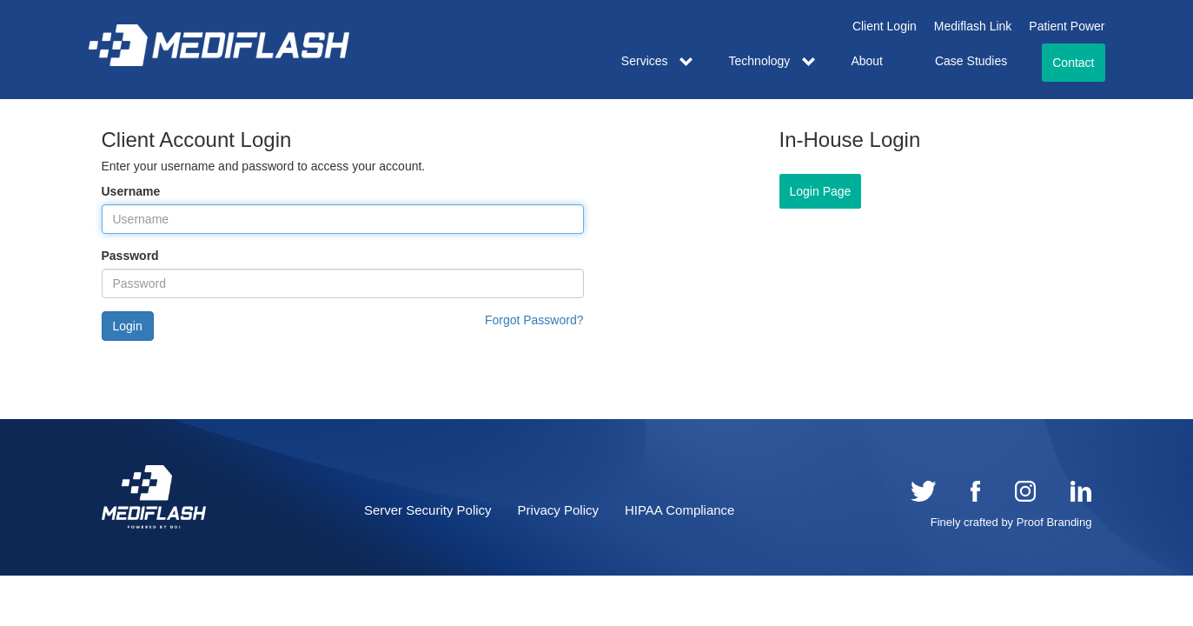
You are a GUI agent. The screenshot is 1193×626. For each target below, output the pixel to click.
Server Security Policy (428, 510)
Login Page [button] (821, 191)
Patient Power (1066, 26)
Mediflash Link (973, 26)
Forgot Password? (534, 320)
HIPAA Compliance (679, 510)
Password (130, 256)
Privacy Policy (558, 510)
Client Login (884, 26)
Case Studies (971, 61)
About (867, 61)
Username (131, 191)
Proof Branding (1054, 522)
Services (644, 61)
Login (127, 326)
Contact (1073, 63)
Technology (760, 61)
